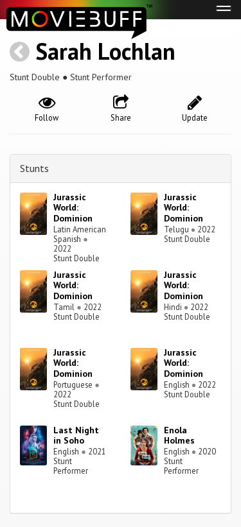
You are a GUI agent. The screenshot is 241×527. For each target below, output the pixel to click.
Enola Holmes (179, 435)
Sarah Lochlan (105, 51)
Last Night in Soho (76, 435)
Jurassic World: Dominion (73, 208)
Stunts (34, 168)
